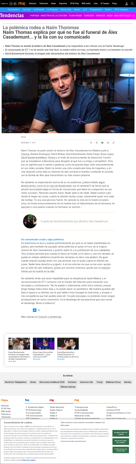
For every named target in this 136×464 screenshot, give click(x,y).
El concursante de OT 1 (17, 49)
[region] (68, 441)
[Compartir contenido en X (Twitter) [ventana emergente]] (97, 142)
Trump (99, 382)
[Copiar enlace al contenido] (113, 142)
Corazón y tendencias (49, 316)
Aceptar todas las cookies (120, 433)
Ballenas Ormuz (113, 382)
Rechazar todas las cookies (121, 441)
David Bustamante (31, 157)
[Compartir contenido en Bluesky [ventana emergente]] (102, 142)
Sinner (33, 382)
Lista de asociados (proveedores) (73, 441)
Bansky (127, 382)
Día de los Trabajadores (16, 382)
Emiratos (72, 382)
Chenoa (25, 154)
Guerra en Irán (86, 382)
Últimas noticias (68, 387)
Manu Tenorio (48, 157)
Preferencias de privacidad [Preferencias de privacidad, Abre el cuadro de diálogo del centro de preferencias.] (121, 450)
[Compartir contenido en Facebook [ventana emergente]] (91, 142)
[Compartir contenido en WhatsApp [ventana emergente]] (108, 142)
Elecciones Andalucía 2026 (52, 382)
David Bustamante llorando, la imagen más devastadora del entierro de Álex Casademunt (52, 53)
